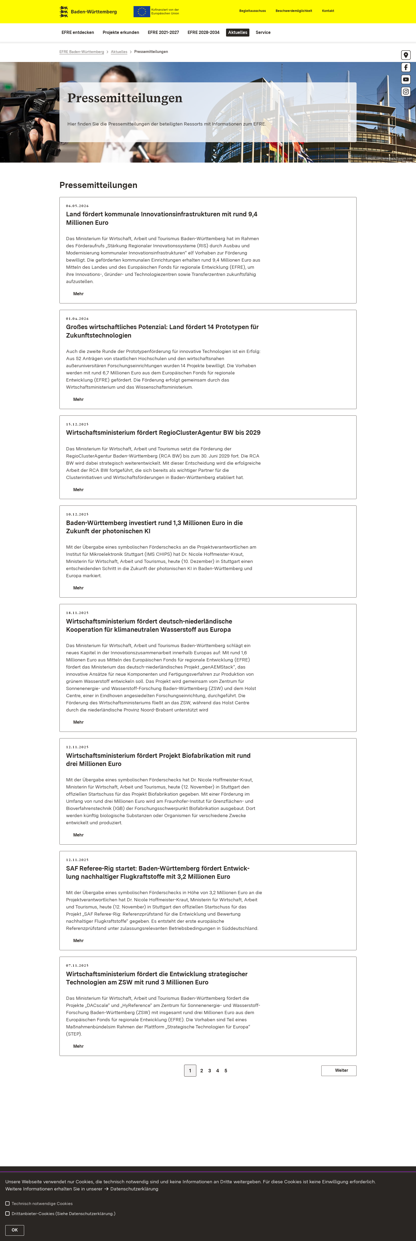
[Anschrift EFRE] (406, 55)
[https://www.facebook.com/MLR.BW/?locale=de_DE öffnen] (406, 67)
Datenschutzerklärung (134, 1188)
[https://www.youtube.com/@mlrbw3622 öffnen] (406, 79)
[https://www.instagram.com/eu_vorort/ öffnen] (406, 91)
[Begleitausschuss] (250, 12)
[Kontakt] (325, 12)
